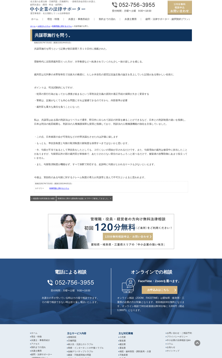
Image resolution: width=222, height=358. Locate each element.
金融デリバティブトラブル (80, 351)
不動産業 (123, 355)
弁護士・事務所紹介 (79, 19)
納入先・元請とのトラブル (80, 344)
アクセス (35, 344)
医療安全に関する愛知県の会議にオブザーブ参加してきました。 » (84, 198)
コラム (170, 344)
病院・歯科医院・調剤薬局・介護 (135, 351)
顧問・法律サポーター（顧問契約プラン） (168, 19)
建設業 (122, 344)
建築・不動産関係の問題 (79, 355)
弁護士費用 (131, 19)
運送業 (122, 348)
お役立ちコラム (44, 26)
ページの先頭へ (197, 343)
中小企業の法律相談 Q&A (179, 340)
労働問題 (72, 340)
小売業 (122, 337)
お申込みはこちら (158, 289)
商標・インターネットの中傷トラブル (86, 348)
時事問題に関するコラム (62, 26)
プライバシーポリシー (177, 336)
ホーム (34, 19)
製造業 (122, 340)
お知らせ (171, 347)
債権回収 (72, 337)
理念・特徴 (53, 19)
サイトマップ (173, 351)
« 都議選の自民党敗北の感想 (43, 198)
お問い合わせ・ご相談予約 (179, 333)
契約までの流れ (107, 19)
